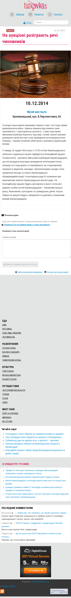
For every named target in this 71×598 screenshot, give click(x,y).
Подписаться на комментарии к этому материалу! (27, 225)
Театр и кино (8, 371)
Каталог (58, 14)
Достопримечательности (13, 390)
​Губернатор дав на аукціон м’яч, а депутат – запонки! (32, 440)
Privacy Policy (8, 586)
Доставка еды (8, 337)
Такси (4, 402)
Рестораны (7, 329)
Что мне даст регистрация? (58, 272)
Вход (28, 23)
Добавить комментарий (20, 264)
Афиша (20, 14)
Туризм (5, 394)
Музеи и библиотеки (11, 375)
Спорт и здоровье (10, 413)
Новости (39, 14)
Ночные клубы (9, 348)
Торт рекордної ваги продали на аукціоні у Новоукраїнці (33, 437)
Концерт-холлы (9, 379)
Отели (5, 398)
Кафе (4, 325)
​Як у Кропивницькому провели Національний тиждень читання (32, 477)
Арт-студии (7, 421)
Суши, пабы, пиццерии (11, 333)
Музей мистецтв (37, 111)
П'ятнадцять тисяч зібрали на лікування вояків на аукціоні (34, 434)
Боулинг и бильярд (10, 352)
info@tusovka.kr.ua (40, 581)
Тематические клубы (11, 360)
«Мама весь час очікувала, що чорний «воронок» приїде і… (43, 513)
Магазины (6, 417)
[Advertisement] (35, 296)
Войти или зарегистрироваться (30, 272)
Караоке (5, 356)
